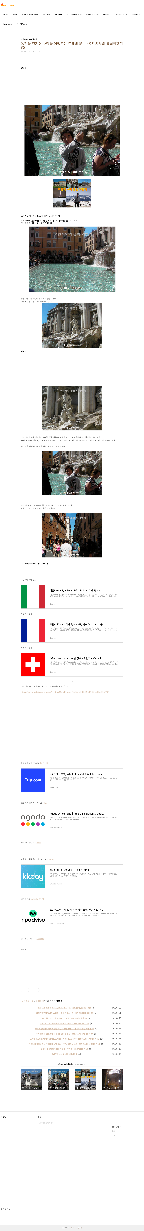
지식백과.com (22, 24)
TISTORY (72, 1228)
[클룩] (39, 842)
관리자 (80, 1228)
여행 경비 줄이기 (122, 14)
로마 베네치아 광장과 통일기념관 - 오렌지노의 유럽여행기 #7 (64, 1023)
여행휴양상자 (28, 1001)
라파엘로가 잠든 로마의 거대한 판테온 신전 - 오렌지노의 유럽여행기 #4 (64, 1033)
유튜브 (15, 14)
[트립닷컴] (44, 763)
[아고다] (45, 802)
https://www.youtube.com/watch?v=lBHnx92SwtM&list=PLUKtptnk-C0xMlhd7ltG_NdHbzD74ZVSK (65, 691)
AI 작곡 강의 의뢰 (92, 14)
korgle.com (7, 24)
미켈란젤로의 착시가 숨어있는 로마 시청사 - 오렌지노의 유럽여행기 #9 (64, 1013)
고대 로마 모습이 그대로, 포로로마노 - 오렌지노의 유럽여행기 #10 (64, 1007)
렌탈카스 (40, 938)
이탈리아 (40, 1001)
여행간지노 (107, 14)
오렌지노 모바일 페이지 (30, 14)
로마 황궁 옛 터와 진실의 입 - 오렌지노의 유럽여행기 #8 (64, 1018)
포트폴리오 (58, 14)
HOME (5, 14)
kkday (51, 859)
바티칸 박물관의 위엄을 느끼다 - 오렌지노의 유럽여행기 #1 (64, 1049)
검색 (104, 1122)
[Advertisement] (72, 85)
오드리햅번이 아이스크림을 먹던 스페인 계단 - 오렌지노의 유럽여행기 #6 (64, 1028)
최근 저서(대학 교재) (74, 14)
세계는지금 (136, 14)
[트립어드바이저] (37, 898)
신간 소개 (46, 14)
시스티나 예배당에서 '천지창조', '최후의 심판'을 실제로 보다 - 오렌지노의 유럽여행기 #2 (64, 1043)
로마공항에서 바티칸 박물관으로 (64, 1054)
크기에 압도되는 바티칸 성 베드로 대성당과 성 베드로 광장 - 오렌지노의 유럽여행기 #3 (64, 1038)
